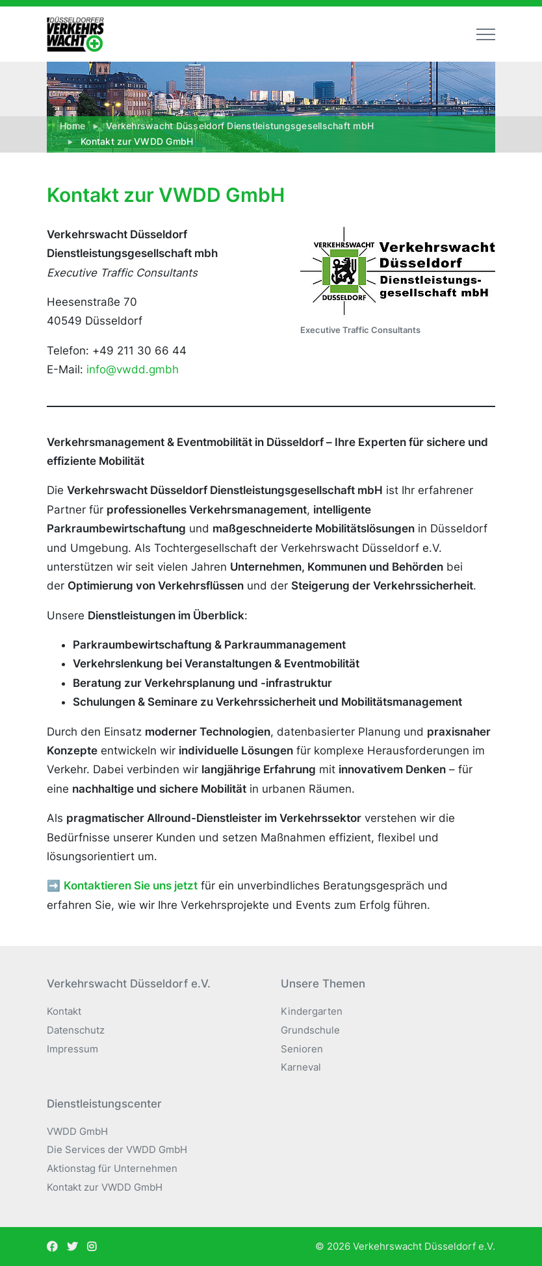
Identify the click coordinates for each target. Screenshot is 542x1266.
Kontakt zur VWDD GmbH (104, 1187)
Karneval (301, 1067)
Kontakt (64, 1011)
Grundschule (310, 1030)
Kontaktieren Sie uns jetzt (131, 885)
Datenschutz (76, 1030)
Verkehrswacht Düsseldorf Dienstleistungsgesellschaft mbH (240, 126)
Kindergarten (311, 1011)
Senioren (302, 1049)
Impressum (72, 1049)
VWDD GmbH (77, 1131)
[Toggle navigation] (485, 34)
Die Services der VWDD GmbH (117, 1149)
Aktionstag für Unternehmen (112, 1168)
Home (72, 126)
